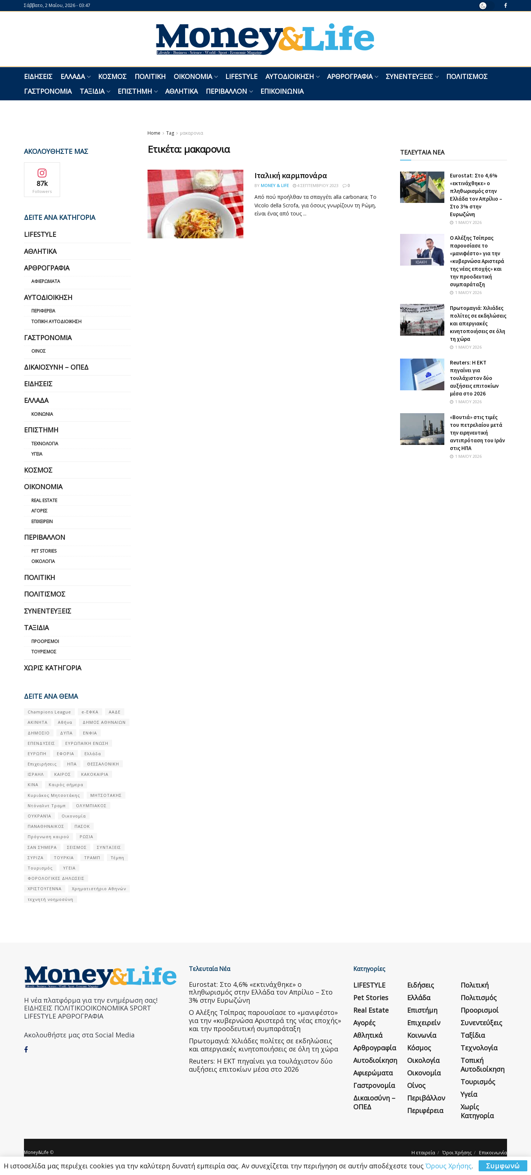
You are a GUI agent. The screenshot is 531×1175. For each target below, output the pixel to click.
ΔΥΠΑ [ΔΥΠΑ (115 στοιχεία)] (66, 733)
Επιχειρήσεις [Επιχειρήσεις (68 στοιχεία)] (42, 764)
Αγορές (39, 511)
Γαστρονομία (48, 91)
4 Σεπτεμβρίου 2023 (316, 185)
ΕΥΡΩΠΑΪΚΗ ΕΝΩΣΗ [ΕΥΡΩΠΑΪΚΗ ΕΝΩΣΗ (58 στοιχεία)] (86, 743)
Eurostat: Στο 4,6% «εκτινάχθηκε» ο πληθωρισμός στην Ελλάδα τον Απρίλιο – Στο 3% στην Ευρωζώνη (261, 992)
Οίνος (38, 351)
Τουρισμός (43, 652)
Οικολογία (43, 561)
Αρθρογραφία (349, 76)
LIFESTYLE (241, 76)
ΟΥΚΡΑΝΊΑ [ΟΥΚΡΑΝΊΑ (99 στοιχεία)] (39, 816)
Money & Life (275, 185)
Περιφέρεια (43, 311)
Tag (170, 133)
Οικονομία (193, 76)
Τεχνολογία (44, 443)
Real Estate (44, 500)
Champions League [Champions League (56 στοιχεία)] (49, 712)
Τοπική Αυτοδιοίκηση (56, 321)
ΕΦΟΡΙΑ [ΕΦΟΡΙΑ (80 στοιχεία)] (65, 753)
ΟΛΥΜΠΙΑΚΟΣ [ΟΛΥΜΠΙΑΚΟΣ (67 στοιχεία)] (91, 805)
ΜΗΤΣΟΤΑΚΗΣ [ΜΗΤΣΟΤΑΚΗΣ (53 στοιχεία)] (106, 795)
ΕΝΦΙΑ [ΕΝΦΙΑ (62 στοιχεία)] (90, 733)
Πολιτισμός (466, 76)
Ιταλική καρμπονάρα (290, 175)
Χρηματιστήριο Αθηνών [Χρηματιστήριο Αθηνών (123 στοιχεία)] (99, 888)
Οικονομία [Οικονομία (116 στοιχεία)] (74, 816)
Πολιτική (150, 76)
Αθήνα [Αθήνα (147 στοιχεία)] (65, 722)
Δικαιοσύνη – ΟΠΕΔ (56, 367)
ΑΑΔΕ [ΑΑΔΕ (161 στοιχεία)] (115, 712)
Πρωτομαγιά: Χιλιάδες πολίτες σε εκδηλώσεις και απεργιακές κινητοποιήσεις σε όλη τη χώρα (478, 323)
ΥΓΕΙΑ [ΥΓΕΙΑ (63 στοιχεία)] (69, 868)
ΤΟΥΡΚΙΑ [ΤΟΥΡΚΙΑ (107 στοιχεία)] (64, 857)
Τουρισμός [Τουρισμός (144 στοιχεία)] (40, 868)
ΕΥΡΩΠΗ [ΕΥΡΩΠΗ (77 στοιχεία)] (37, 753)
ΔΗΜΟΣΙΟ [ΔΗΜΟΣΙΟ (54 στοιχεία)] (39, 733)
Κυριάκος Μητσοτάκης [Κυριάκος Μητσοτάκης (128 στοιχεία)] (54, 795)
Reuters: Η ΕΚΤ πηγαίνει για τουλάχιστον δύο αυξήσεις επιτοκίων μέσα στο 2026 (474, 378)
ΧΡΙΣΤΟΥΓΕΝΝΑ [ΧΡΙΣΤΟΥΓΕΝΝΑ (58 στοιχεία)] (45, 888)
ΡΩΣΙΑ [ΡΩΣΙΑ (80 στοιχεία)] (86, 836)
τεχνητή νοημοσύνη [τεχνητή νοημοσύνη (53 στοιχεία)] (50, 899)
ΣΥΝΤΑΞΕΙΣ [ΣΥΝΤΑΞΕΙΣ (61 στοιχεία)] (109, 847)
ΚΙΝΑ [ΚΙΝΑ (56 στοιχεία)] (33, 784)
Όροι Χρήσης (457, 1152)
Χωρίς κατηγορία (52, 667)
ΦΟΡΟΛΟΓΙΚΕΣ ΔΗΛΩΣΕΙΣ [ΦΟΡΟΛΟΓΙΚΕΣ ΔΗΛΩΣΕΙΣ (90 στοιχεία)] (56, 878)
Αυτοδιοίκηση (290, 76)
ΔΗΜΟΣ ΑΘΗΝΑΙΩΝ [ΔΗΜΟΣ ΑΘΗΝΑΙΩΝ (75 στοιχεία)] (104, 722)
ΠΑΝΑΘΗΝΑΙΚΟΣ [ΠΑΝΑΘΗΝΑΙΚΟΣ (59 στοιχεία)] (46, 826)
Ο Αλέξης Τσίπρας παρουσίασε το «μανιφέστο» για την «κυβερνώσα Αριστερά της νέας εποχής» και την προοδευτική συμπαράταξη (477, 261)
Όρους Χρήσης (449, 1165)
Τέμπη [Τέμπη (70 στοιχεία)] (117, 857)
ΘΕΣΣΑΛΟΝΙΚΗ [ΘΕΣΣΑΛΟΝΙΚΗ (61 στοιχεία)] (103, 764)
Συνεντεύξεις (409, 76)
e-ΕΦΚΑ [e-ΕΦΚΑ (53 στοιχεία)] (89, 712)
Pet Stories (43, 551)
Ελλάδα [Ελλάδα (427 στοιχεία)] (92, 753)
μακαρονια (191, 133)
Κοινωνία (42, 414)
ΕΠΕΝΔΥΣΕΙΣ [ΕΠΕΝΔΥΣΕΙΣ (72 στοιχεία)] (41, 743)
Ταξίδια (92, 91)
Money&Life (36, 1152)
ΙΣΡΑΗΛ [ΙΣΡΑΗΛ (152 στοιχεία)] (36, 774)
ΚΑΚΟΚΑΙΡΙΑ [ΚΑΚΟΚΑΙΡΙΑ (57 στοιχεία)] (94, 774)
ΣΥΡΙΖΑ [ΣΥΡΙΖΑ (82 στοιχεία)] (36, 857)
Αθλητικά (181, 91)
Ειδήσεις (38, 76)
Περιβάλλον (226, 91)
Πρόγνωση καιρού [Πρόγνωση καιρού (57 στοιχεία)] (48, 836)
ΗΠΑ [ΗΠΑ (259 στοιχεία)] (72, 764)
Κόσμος (112, 76)
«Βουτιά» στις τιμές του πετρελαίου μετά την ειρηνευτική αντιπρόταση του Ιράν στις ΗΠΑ (477, 433)
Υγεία (36, 454)
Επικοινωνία (281, 91)
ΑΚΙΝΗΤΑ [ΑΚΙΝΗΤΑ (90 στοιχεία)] (38, 722)
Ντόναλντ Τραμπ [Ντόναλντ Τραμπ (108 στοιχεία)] (47, 805)
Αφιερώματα (45, 281)
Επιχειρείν (42, 521)
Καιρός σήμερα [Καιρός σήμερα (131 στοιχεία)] (66, 784)
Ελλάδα (72, 76)
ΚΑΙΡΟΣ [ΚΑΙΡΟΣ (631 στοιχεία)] (62, 774)
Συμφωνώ (503, 1165)
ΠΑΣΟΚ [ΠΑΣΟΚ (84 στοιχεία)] (82, 826)
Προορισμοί (45, 641)
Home (154, 133)
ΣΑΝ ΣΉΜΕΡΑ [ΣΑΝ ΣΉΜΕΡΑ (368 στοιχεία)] (42, 847)
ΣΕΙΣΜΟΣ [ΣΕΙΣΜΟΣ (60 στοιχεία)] (77, 847)
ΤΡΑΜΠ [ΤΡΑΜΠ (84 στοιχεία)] (92, 857)
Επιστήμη (135, 91)
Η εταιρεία (423, 1152)
